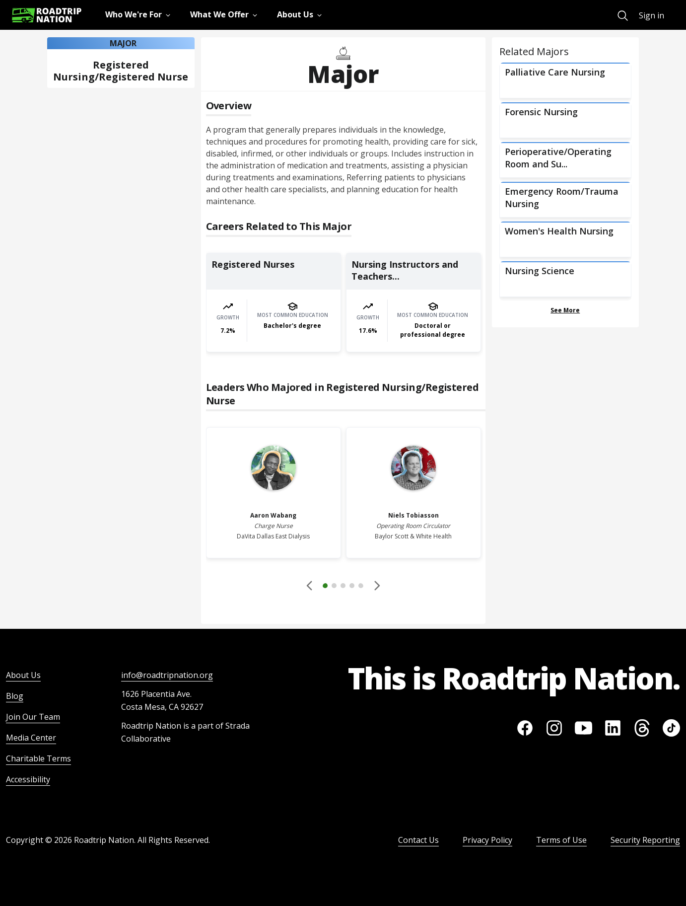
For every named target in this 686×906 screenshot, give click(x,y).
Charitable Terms (38, 758)
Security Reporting (645, 839)
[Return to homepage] (46, 15)
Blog (14, 695)
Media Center (31, 737)
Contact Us (418, 839)
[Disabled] (310, 586)
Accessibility (28, 779)
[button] (343, 587)
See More (565, 310)
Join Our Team (33, 716)
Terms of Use (561, 839)
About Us (23, 675)
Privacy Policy (487, 839)
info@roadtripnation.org (167, 675)
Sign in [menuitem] (651, 15)
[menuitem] (623, 15)
